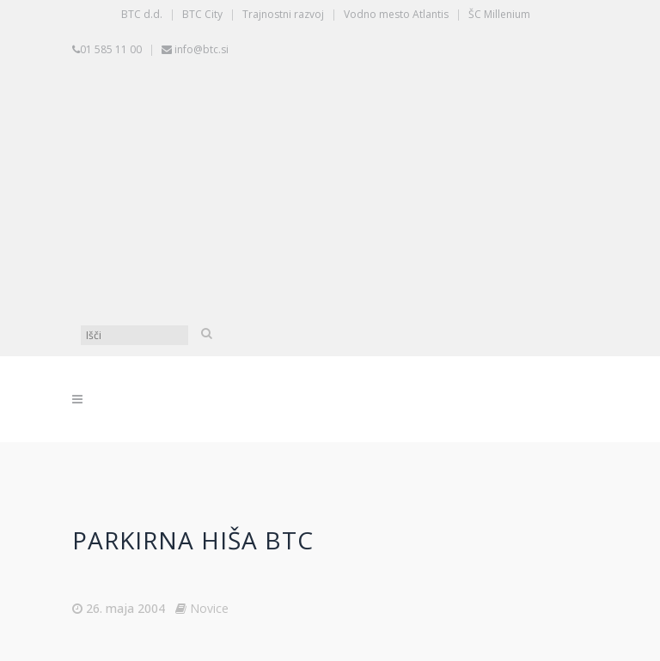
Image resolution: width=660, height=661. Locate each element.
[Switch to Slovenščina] (334, 128)
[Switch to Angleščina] (334, 256)
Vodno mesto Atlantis (396, 14)
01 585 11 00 (111, 49)
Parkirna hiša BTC (193, 540)
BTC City (202, 14)
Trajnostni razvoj (283, 14)
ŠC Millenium (499, 14)
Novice (209, 608)
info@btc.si (201, 49)
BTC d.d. (141, 14)
